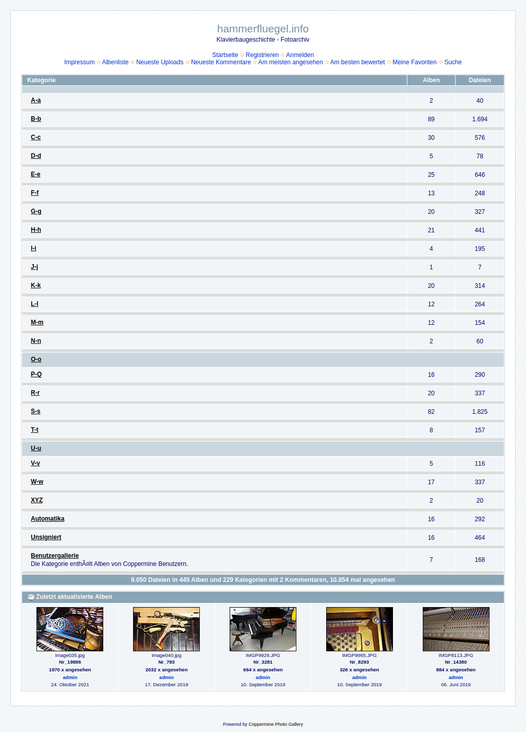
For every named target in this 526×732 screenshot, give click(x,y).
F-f (35, 192)
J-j (34, 266)
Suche (453, 62)
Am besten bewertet (357, 62)
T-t (35, 429)
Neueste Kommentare (221, 62)
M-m (37, 322)
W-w (37, 481)
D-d (36, 155)
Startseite (225, 55)
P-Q (36, 374)
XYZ (37, 500)
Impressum (79, 62)
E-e (36, 174)
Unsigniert (46, 537)
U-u (36, 448)
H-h (36, 229)
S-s (36, 411)
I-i (33, 248)
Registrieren (262, 55)
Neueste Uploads (159, 62)
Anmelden (300, 55)
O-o (36, 359)
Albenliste (115, 62)
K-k (36, 285)
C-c (36, 137)
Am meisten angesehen (290, 62)
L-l (35, 303)
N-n (36, 340)
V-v (35, 463)
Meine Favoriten (414, 62)
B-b (36, 118)
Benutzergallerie (55, 555)
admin (70, 677)
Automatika (47, 518)
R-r (35, 392)
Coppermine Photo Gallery (276, 724)
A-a (36, 100)
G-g (36, 211)
